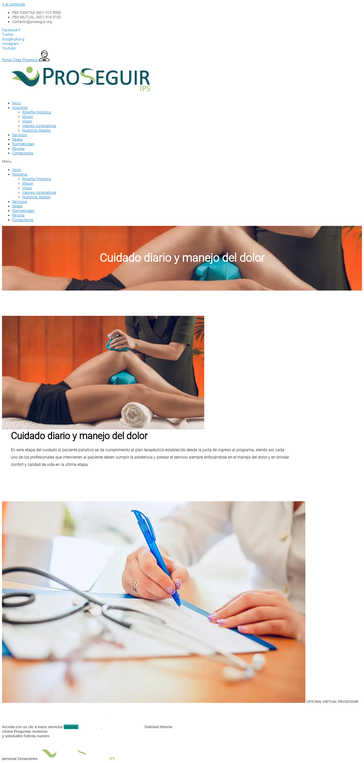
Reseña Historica (36, 112)
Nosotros (20, 107)
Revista (18, 148)
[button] (146, 161)
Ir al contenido (13, 4)
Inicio (16, 103)
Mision (27, 116)
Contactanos (22, 153)
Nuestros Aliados (36, 130)
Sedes (17, 139)
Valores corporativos (39, 126)
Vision (27, 121)
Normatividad (23, 144)
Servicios (19, 135)
